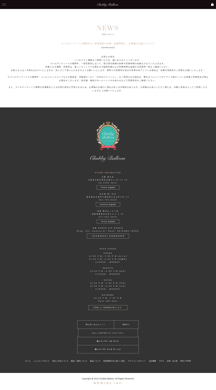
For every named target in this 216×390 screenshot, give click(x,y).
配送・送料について (79, 361)
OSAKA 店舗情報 (108, 187)
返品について (95, 361)
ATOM (188, 361)
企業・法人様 (172, 361)
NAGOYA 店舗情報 (108, 204)
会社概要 (152, 361)
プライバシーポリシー (137, 361)
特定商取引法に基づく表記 (114, 361)
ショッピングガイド (41, 361)
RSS (182, 361)
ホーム (28, 361)
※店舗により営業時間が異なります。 (108, 307)
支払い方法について (60, 361)
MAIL (126, 324)
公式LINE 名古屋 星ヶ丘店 (108, 349)
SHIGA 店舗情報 (108, 221)
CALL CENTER (108, 333)
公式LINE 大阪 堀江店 (108, 341)
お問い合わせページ (95, 324)
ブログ (161, 361)
